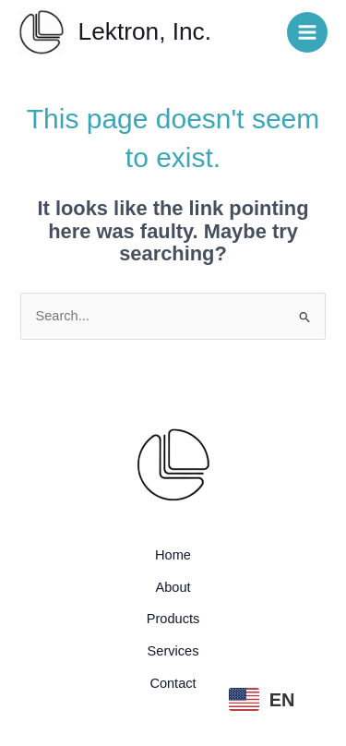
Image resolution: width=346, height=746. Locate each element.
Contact (172, 683)
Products (173, 618)
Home (173, 554)
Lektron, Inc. (144, 31)
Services (173, 651)
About (172, 587)
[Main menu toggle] (307, 32)
